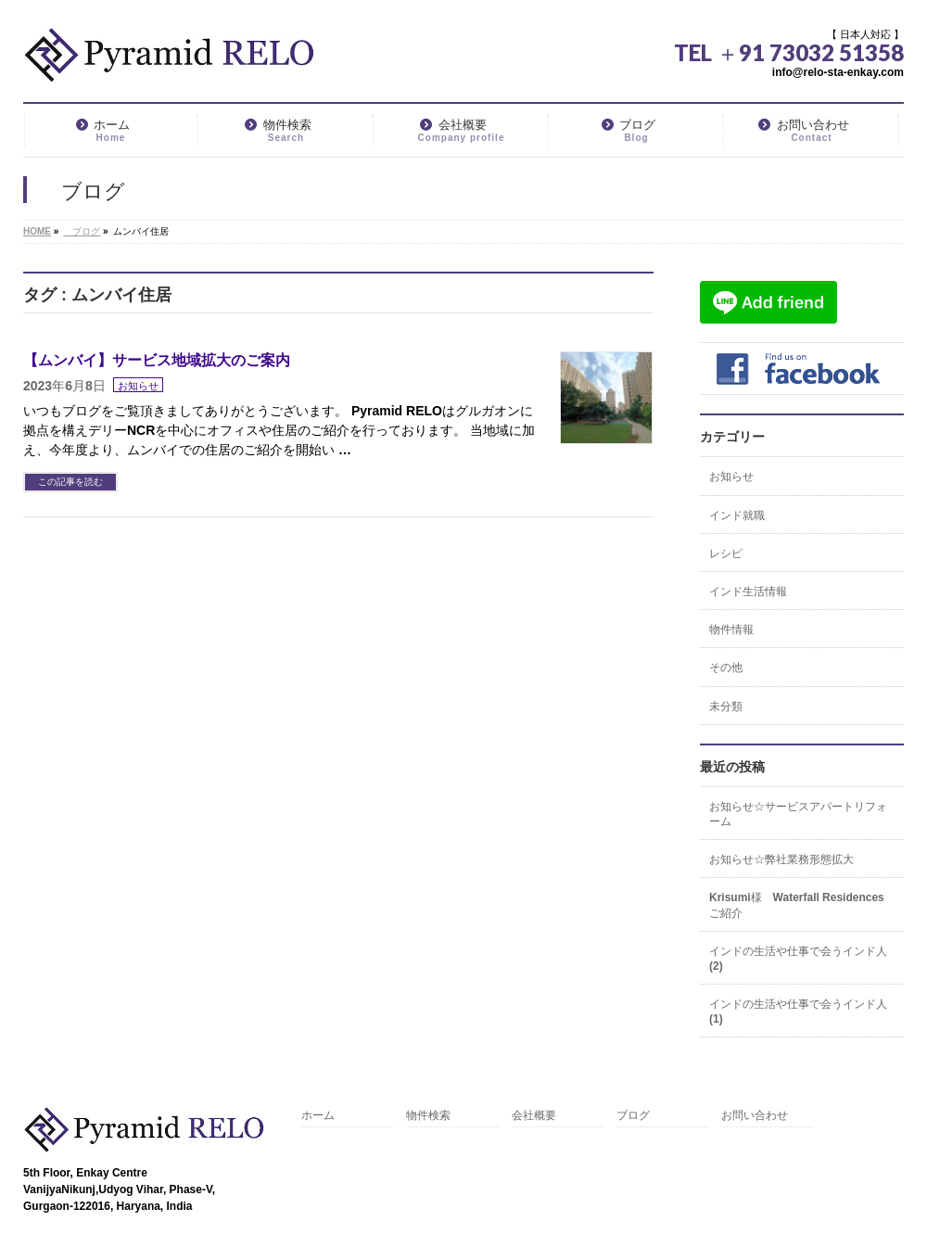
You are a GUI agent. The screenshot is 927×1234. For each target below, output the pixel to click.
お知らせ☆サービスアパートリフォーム (798, 814)
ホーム (318, 1116)
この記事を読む (70, 482)
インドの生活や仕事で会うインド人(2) (798, 959)
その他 (726, 667)
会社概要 (534, 1116)
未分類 (726, 706)
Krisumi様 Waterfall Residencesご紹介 (796, 905)
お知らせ (138, 385)
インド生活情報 (748, 591)
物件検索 (428, 1116)
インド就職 (737, 515)
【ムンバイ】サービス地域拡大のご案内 (156, 360)
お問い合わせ (754, 1116)
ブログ (633, 1116)
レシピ (726, 553)
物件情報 (731, 629)
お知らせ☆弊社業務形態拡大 (781, 859)
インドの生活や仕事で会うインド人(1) (798, 1011)
